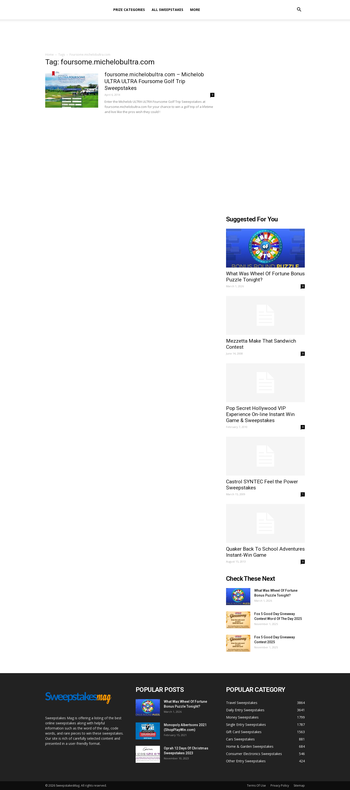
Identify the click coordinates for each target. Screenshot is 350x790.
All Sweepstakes (167, 9)
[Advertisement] (175, 36)
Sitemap (299, 785)
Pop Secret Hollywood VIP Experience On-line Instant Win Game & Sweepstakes (260, 414)
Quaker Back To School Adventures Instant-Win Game (265, 552)
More (195, 9)
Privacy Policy (280, 785)
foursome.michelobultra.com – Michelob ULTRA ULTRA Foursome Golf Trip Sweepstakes (154, 81)
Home (49, 54)
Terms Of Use (256, 785)
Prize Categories (129, 9)
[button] (299, 10)
